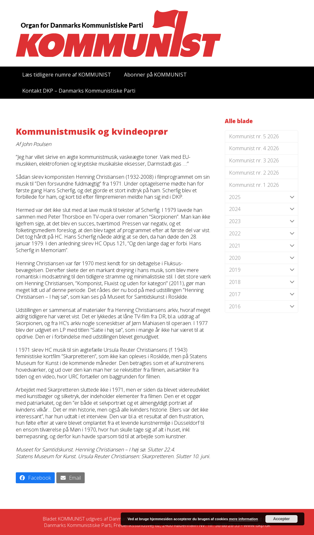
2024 (261, 209)
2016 (261, 307)
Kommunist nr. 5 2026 (254, 136)
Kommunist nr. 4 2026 (254, 148)
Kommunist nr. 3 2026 (254, 160)
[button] (35, 477)
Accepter (281, 519)
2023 (261, 221)
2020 (261, 258)
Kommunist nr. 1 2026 (254, 184)
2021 (261, 246)
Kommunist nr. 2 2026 (254, 172)
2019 (261, 270)
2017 (261, 294)
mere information (243, 519)
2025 (261, 197)
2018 (261, 282)
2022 (261, 234)
